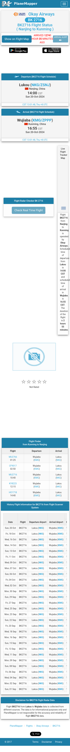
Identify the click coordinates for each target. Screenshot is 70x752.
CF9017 (13, 466)
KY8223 (13, 483)
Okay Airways (41, 14)
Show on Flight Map (16, 39)
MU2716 (13, 474)
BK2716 (56, 726)
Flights (29, 726)
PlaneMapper (16, 726)
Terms (37, 742)
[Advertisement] (33, 63)
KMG (36, 460)
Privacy (60, 742)
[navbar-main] (64, 4)
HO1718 (13, 492)
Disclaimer (48, 742)
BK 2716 (35, 20)
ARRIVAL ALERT (60, 39)
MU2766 (13, 457)
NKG (58, 460)
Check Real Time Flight (28, 210)
